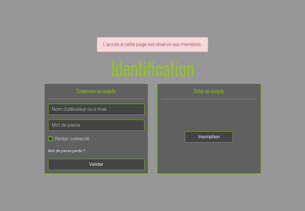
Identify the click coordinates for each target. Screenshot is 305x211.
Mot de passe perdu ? (66, 151)
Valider (96, 164)
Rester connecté (72, 139)
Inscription (209, 136)
